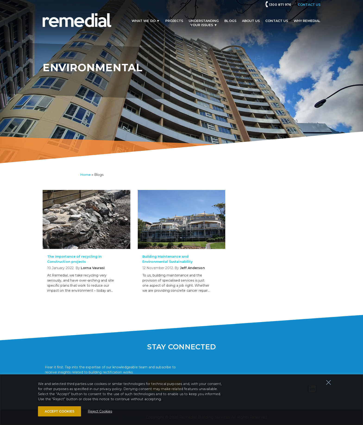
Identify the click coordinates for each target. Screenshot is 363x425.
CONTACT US (309, 5)
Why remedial (307, 21)
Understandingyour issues (204, 23)
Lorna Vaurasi (93, 268)
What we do (143, 21)
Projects (174, 21)
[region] (181, 399)
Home (85, 175)
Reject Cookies (100, 411)
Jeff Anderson (192, 268)
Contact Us (276, 21)
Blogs (230, 21)
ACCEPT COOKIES (59, 411)
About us (251, 21)
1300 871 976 (280, 5)
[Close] (328, 382)
